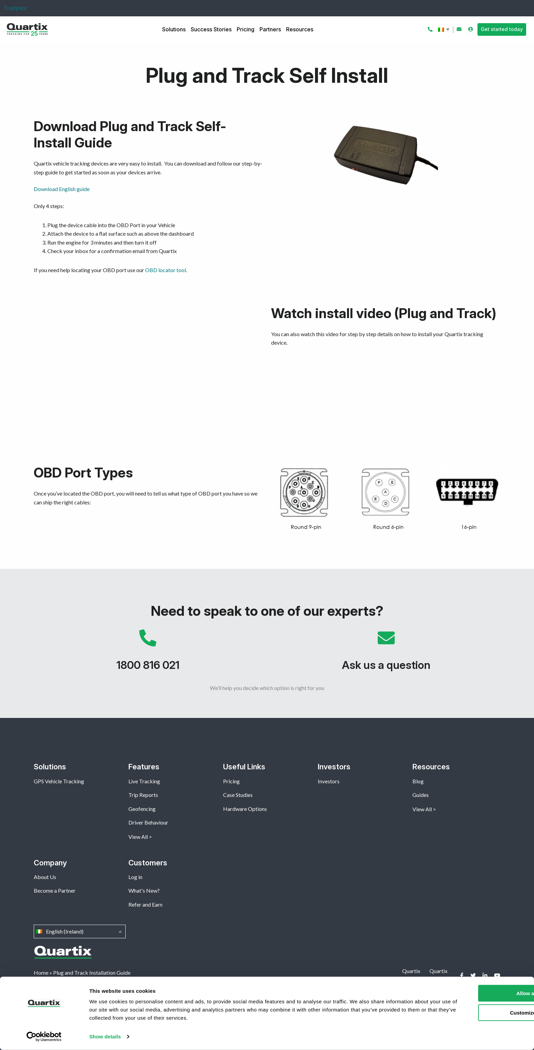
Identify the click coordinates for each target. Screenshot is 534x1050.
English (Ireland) (444, 29)
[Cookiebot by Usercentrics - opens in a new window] (44, 1037)
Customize (477, 1012)
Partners (270, 29)
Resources (299, 29)
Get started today (502, 29)
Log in (135, 877)
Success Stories (211, 29)
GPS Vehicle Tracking (59, 781)
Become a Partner (55, 890)
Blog (418, 781)
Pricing (245, 29)
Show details (105, 1036)
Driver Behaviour (148, 822)
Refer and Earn (145, 904)
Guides (420, 795)
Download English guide (62, 189)
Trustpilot (15, 7)
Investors (329, 781)
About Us (45, 877)
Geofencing (142, 808)
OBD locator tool (165, 270)
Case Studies (238, 795)
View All (138, 836)
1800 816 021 (148, 653)
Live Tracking (144, 781)
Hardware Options (245, 808)
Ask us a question (386, 653)
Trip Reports (143, 795)
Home (41, 972)
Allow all (477, 993)
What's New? (144, 890)
